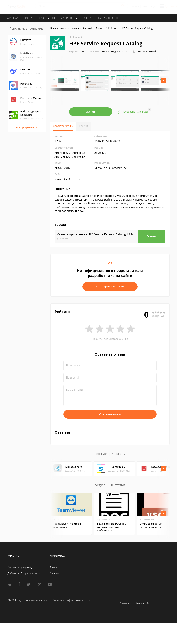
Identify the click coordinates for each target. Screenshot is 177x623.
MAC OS (28, 18)
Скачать (91, 111)
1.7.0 (76, 51)
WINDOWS (13, 18)
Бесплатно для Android (114, 51)
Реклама (54, 573)
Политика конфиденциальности (71, 600)
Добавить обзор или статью (24, 573)
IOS (54, 18)
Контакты (55, 567)
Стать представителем (110, 286)
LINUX (41, 18)
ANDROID (66, 18)
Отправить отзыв (110, 414)
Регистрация (149, 6)
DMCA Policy (15, 600)
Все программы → (26, 127)
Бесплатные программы (64, 28)
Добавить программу (20, 567)
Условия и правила (37, 600)
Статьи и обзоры (107, 18)
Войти (136, 6)
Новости (85, 18)
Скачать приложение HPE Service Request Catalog (95, 234)
